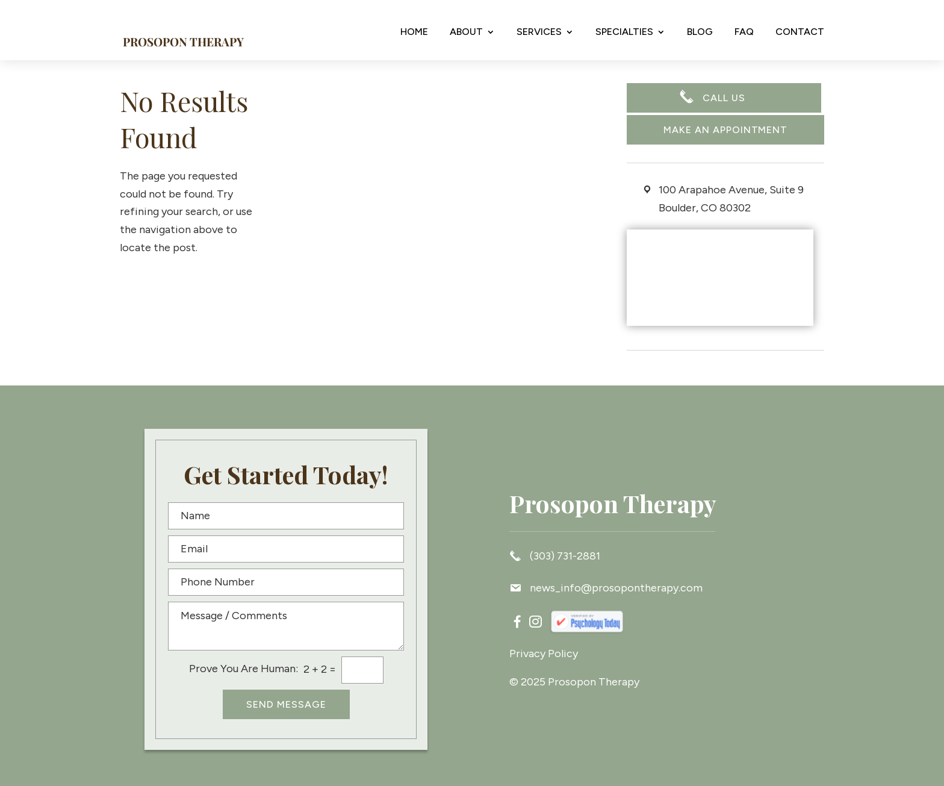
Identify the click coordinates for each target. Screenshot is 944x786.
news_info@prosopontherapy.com (606, 587)
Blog (700, 32)
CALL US (724, 99)
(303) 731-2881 (554, 555)
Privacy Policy (543, 653)
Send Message (286, 704)
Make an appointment (725, 130)
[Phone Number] (286, 582)
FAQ (744, 32)
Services (539, 32)
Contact (799, 32)
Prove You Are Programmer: (243, 669)
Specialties (624, 32)
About (466, 32)
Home (414, 32)
